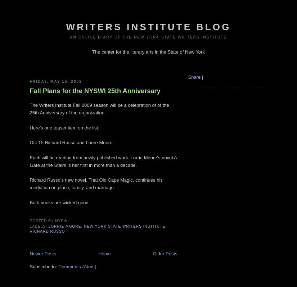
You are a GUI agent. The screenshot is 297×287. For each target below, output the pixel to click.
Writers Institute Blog (148, 27)
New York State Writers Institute (124, 226)
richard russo (47, 231)
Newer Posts (43, 253)
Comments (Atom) (77, 266)
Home (104, 253)
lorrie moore (65, 226)
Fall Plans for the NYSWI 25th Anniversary (95, 91)
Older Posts (165, 253)
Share (194, 77)
